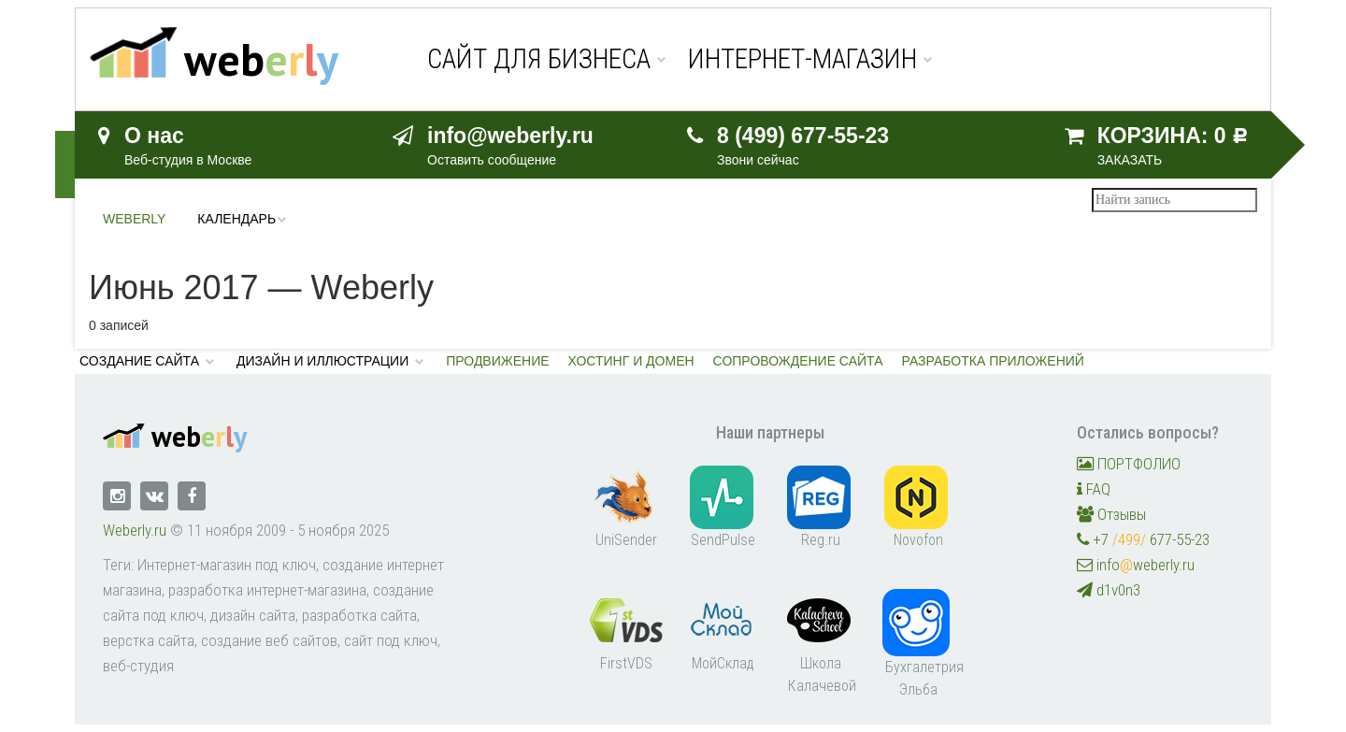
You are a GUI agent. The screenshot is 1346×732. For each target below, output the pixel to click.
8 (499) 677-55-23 (803, 135)
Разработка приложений (993, 360)
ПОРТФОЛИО (1129, 463)
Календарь (236, 218)
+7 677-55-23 (1143, 539)
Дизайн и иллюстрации (322, 360)
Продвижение (497, 360)
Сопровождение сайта (798, 360)
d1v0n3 (1108, 590)
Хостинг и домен (631, 360)
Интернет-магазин (802, 59)
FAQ (1093, 489)
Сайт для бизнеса (539, 59)
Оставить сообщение (491, 159)
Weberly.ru (134, 530)
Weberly (134, 218)
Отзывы (1111, 514)
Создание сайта (139, 360)
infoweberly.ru (1136, 564)
